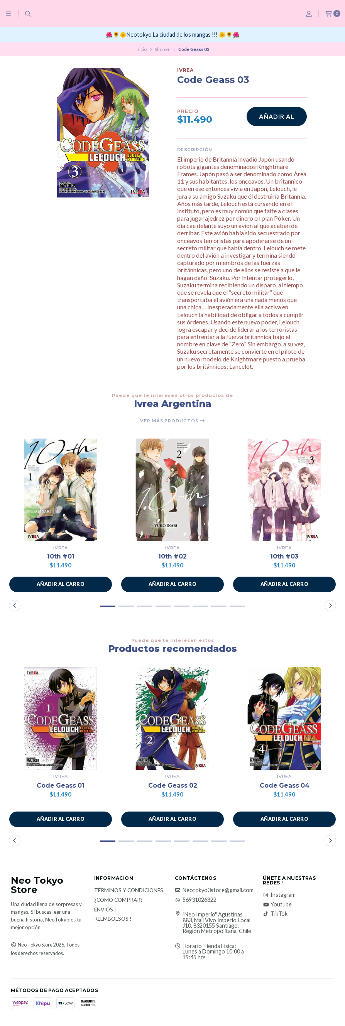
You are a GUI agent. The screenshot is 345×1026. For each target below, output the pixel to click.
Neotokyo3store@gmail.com (214, 890)
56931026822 (195, 900)
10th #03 (284, 556)
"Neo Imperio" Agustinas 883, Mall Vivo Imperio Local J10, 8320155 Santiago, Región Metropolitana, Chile (217, 923)
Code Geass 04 (284, 785)
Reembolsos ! (113, 919)
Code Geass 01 (60, 785)
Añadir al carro (276, 119)
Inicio (141, 49)
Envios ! (105, 910)
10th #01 (60, 556)
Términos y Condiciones (128, 891)
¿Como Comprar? (118, 900)
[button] (60, 584)
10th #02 (172, 556)
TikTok (275, 913)
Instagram (279, 895)
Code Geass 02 (173, 785)
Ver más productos (172, 420)
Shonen (163, 49)
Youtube (277, 904)
